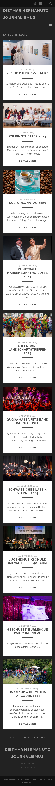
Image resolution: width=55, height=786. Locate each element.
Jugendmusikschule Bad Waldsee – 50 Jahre (28, 561)
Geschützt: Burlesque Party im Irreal (27, 631)
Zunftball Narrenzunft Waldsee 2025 (27, 272)
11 (21, 737)
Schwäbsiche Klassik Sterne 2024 (27, 491)
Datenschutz (27, 767)
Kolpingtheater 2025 (27, 136)
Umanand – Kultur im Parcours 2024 (28, 694)
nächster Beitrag (34, 737)
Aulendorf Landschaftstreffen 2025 (27, 349)
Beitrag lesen (27, 94)
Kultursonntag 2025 (27, 203)
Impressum (27, 764)
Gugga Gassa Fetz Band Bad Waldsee (27, 421)
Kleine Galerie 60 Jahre (27, 73)
